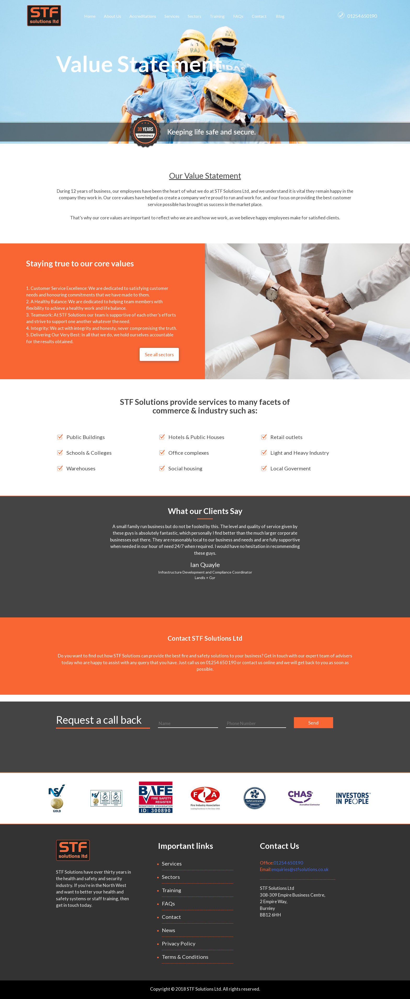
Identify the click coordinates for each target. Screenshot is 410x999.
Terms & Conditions (185, 957)
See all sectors (159, 354)
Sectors (194, 16)
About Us (112, 16)
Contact (259, 16)
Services (171, 16)
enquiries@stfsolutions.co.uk (300, 869)
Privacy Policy (178, 943)
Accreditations (142, 16)
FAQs (238, 16)
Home (89, 16)
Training (217, 16)
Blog (280, 16)
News (168, 930)
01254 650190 (357, 15)
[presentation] (197, 745)
